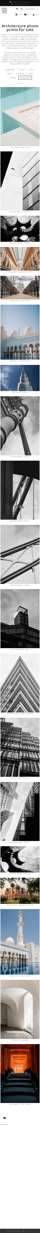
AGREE (23, 1231)
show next (4, 1124)
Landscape (20, 74)
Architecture (25, 77)
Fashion (22, 70)
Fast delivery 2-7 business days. (21, 2)
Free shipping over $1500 (21, 4)
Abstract (13, 77)
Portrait (31, 70)
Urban (30, 74)
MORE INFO (30, 1231)
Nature (9, 74)
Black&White (10, 70)
